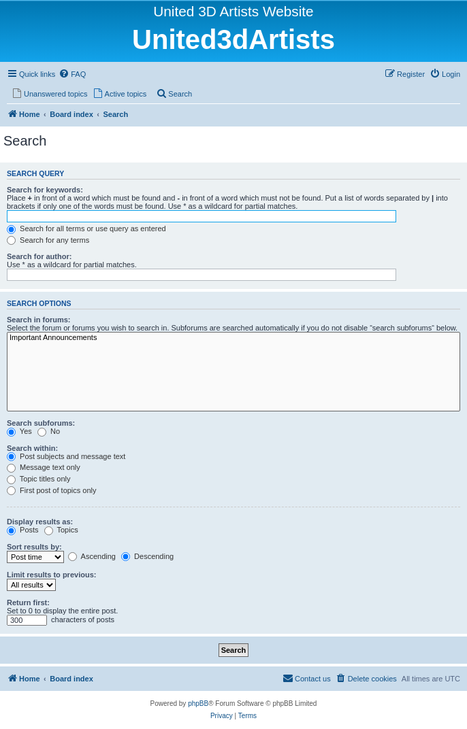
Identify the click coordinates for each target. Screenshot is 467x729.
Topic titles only (38, 479)
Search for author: (39, 256)
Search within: (32, 448)
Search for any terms (48, 240)
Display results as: (40, 522)
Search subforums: (41, 423)
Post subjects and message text (66, 456)
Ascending (92, 556)
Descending (147, 556)
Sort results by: (34, 547)
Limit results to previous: (51, 575)
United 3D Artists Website (233, 11)
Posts (23, 530)
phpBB (198, 703)
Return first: (28, 602)
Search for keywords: (45, 190)
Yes (19, 431)
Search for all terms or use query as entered (86, 228)
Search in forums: (39, 320)
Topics (61, 530)
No (48, 431)
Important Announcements (233, 338)
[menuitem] (72, 74)
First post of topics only (52, 490)
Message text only (43, 467)
